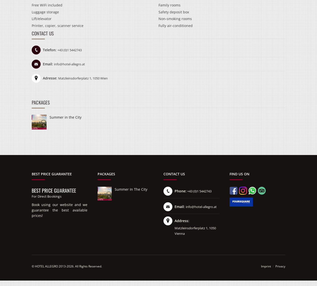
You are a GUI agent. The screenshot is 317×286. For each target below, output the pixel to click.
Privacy (280, 266)
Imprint (266, 266)
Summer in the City (65, 117)
